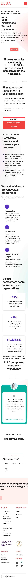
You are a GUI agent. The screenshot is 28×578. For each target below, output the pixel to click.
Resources (19, 514)
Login (2, 555)
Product (18, 511)
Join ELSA (14, 50)
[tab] (14, 119)
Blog (17, 517)
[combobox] (4, 576)
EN (3, 576)
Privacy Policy (5, 562)
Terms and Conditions (4, 558)
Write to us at (19, 555)
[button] (25, 3)
